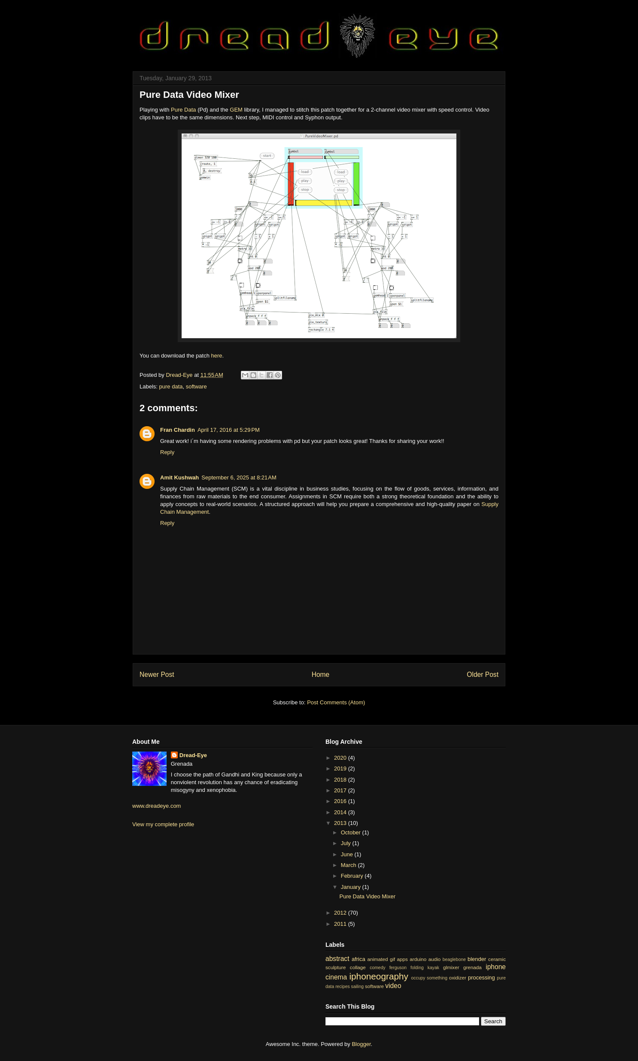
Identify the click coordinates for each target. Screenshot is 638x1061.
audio (434, 959)
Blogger (361, 1044)
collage (358, 967)
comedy (377, 967)
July (346, 843)
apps (402, 959)
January (351, 887)
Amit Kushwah (179, 477)
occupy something (429, 978)
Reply (167, 452)
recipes (342, 986)
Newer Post (157, 674)
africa (358, 959)
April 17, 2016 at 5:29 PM (228, 430)
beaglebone (454, 959)
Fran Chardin (177, 430)
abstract (337, 958)
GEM (236, 109)
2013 (341, 823)
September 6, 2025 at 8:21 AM (238, 477)
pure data (171, 386)
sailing (357, 986)
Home (321, 674)
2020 (341, 758)
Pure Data (183, 109)
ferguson (398, 967)
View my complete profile (163, 824)
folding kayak (424, 967)
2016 (341, 801)
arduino (418, 959)
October (351, 832)
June (348, 854)
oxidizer (457, 977)
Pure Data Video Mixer (367, 896)
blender (477, 959)
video (393, 985)
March (349, 865)
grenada (472, 967)
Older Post (482, 674)
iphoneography (378, 976)
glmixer (451, 967)
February (353, 876)
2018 (341, 779)
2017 (341, 790)
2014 (341, 812)
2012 (341, 912)
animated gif (381, 959)
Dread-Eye (193, 755)
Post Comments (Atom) (336, 702)
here (216, 355)
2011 (341, 924)
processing (481, 977)
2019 (341, 768)
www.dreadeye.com (156, 806)
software (196, 386)
